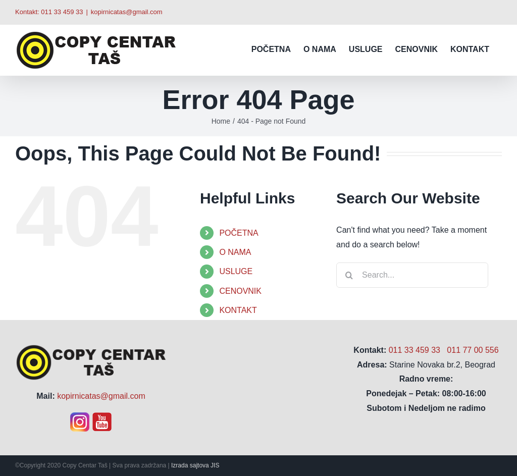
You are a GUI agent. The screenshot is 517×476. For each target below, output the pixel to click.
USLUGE (235, 271)
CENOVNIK (240, 291)
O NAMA (235, 252)
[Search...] (412, 275)
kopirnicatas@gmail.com (127, 12)
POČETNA (238, 233)
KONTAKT (237, 310)
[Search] (348, 275)
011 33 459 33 (62, 12)
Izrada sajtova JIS (195, 465)
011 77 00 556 (472, 350)
